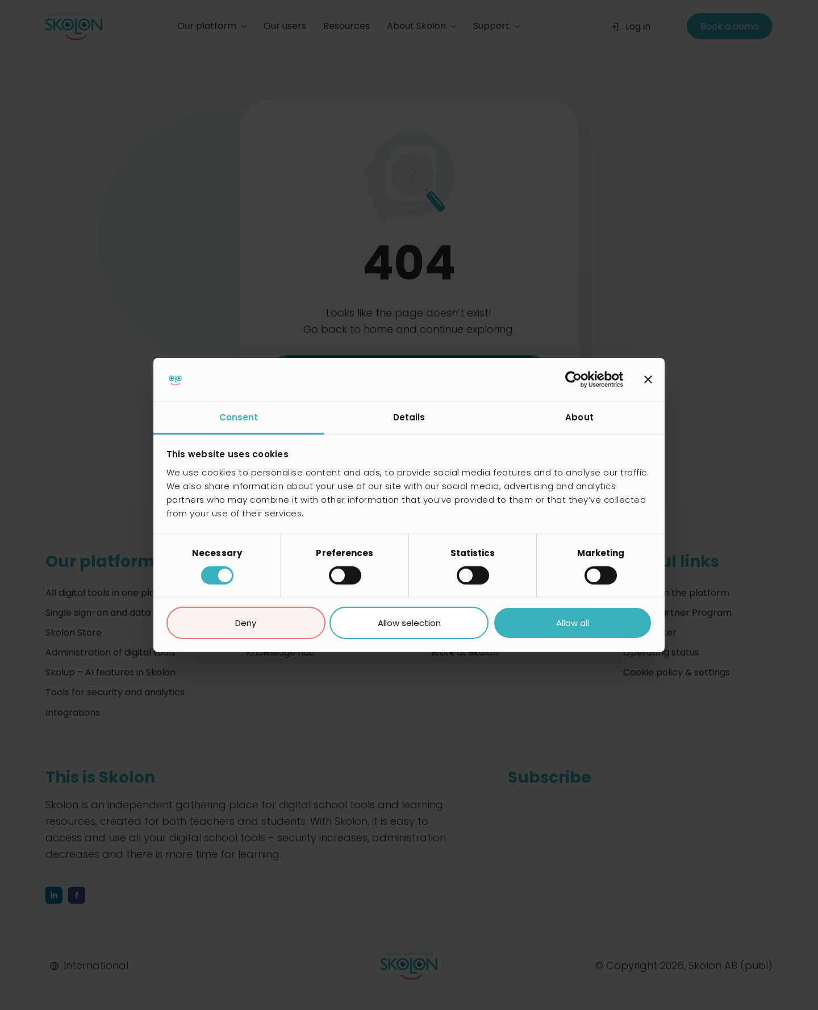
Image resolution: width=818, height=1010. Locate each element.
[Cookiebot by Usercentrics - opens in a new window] (573, 379)
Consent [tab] (238, 417)
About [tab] (579, 417)
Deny (245, 623)
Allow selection (409, 623)
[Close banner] (648, 379)
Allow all (572, 623)
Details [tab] (409, 417)
